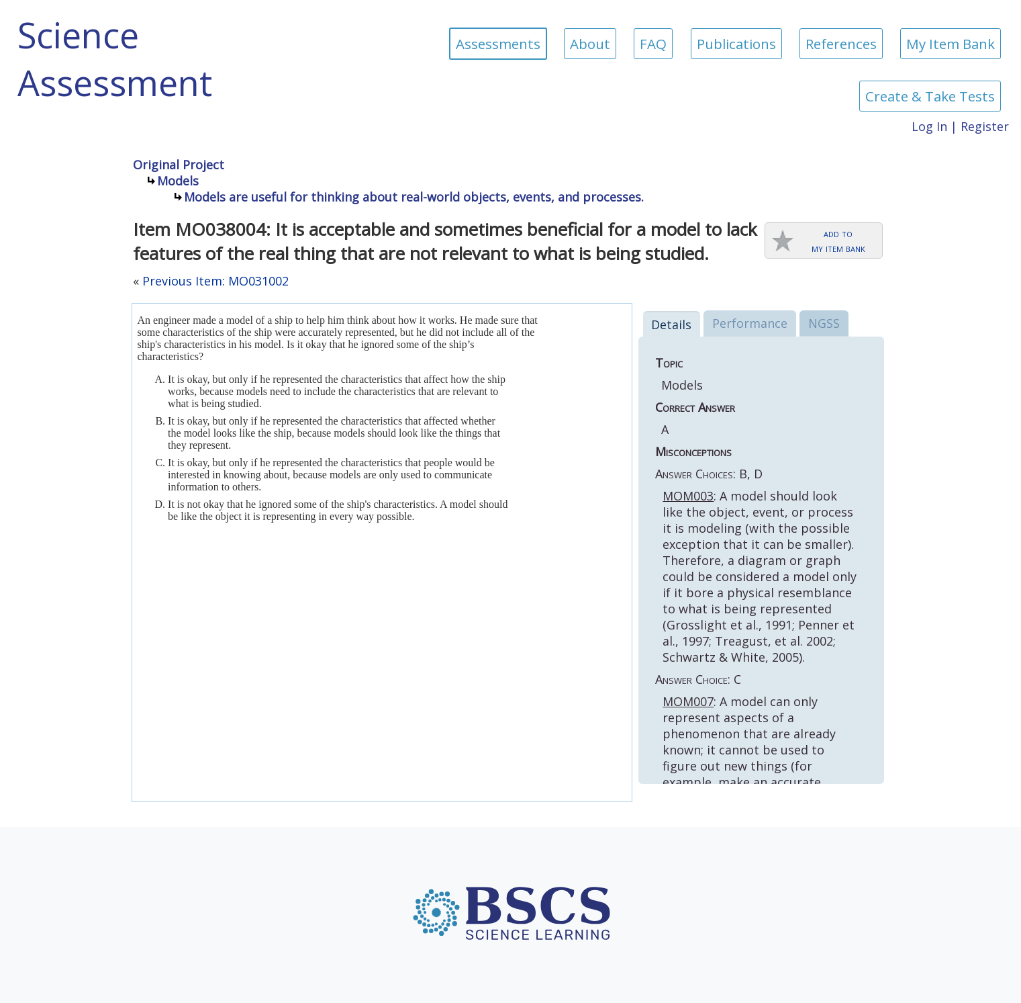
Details (671, 324)
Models (178, 181)
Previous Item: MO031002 (215, 281)
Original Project (178, 165)
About (590, 43)
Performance (749, 323)
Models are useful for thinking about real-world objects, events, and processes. (414, 197)
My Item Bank (950, 43)
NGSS (824, 323)
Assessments (498, 43)
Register (985, 126)
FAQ (653, 43)
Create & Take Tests (930, 96)
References (841, 43)
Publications (736, 43)
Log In (929, 126)
